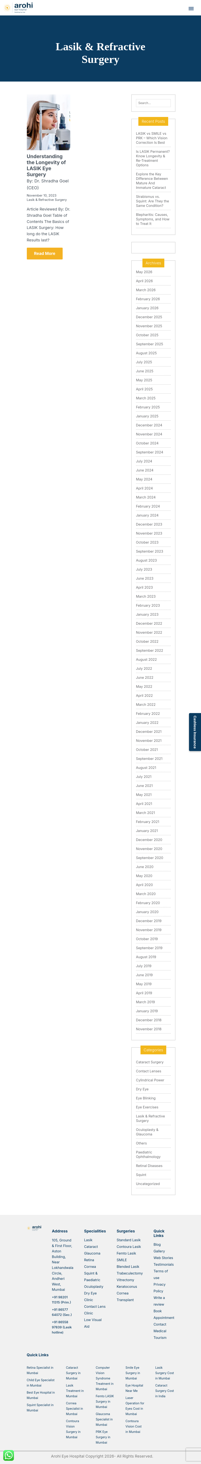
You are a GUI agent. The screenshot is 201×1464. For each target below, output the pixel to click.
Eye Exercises (147, 1107)
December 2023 (149, 524)
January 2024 (147, 515)
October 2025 (147, 335)
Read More (44, 253)
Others (141, 1143)
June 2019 (144, 975)
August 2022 (146, 659)
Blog (157, 1244)
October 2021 (147, 749)
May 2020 (144, 876)
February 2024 (148, 506)
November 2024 (149, 434)
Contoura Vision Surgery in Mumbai (73, 1429)
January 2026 (147, 308)
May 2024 (144, 479)
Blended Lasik (128, 1266)
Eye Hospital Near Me (134, 1388)
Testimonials (164, 1264)
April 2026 (144, 281)
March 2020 (146, 894)
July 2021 (143, 776)
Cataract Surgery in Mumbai (73, 1373)
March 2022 (146, 704)
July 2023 (144, 569)
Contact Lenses (148, 1071)
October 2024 (147, 443)
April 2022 (144, 695)
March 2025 (146, 398)
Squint (141, 1175)
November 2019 (149, 930)
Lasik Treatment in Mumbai (75, 1391)
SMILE (122, 1260)
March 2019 (145, 1002)
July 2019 (143, 966)
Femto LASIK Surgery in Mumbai (105, 1401)
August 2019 (146, 957)
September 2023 (149, 551)
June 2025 (144, 371)
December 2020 (149, 840)
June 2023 (144, 578)
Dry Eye (142, 1089)
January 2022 (147, 722)
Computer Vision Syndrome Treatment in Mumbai (104, 1378)
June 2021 (144, 786)
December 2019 (149, 921)
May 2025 (144, 380)
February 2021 (147, 822)
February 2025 (148, 407)
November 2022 (149, 632)
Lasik (88, 1240)
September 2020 (149, 858)
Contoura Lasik (129, 1246)
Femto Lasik (126, 1253)
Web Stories (163, 1258)
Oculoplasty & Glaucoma (147, 1132)
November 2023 (149, 533)
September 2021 (149, 758)
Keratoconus (127, 1286)
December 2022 (149, 623)
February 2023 (148, 605)
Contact (160, 1324)
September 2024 (149, 452)
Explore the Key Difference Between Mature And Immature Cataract (152, 181)
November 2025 (149, 326)
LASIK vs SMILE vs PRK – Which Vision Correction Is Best (152, 138)
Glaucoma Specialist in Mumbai (104, 1419)
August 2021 (146, 767)
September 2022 (149, 650)
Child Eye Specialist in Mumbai (41, 1382)
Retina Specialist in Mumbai (40, 1370)
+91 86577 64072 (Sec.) (62, 1312)
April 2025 (144, 389)
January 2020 (147, 912)
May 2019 (144, 984)
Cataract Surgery (150, 1062)
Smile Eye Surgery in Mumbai (132, 1373)
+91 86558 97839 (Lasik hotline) (62, 1327)
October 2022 (147, 641)
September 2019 (149, 948)
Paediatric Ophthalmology (148, 1154)
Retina (89, 1260)
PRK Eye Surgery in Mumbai (103, 1437)
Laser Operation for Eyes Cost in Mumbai (134, 1406)
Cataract (91, 1246)
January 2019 (147, 1011)
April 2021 (144, 804)
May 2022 (144, 686)
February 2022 (148, 713)
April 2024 (144, 488)
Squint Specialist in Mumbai (40, 1407)
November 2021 (149, 740)
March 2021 (145, 813)
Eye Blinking (146, 1098)
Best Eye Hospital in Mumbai (41, 1395)
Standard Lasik (129, 1240)
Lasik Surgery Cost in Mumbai (164, 1373)
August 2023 (146, 560)
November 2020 (149, 849)
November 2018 (149, 1029)
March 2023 (146, 596)
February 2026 (148, 299)
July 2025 (144, 362)
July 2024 (144, 461)
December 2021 (149, 731)
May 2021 (144, 795)
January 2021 (147, 831)
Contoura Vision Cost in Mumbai (133, 1426)
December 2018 (149, 1020)
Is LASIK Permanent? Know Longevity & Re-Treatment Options (153, 158)
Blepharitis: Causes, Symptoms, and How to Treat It (152, 219)
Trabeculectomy (130, 1273)
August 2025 (146, 353)
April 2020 (144, 885)
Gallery (159, 1251)
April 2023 (144, 587)
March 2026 (146, 290)
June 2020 (145, 867)
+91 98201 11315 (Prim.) (61, 1299)
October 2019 (147, 939)
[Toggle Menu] (191, 8)
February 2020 (148, 903)
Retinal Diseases (149, 1166)
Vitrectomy (125, 1280)
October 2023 (147, 542)
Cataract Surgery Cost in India (164, 1391)
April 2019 (144, 993)
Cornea (90, 1266)
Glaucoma (92, 1253)
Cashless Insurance (195, 732)
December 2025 (149, 317)
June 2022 (144, 677)
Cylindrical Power (150, 1080)
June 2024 (145, 470)
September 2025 (149, 344)
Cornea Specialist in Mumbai (74, 1408)
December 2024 (149, 425)
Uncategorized (148, 1184)
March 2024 (146, 497)
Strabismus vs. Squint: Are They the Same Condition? (152, 201)
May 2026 (144, 272)
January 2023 (147, 614)
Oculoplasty (93, 1286)
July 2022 (144, 668)
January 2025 (147, 416)
